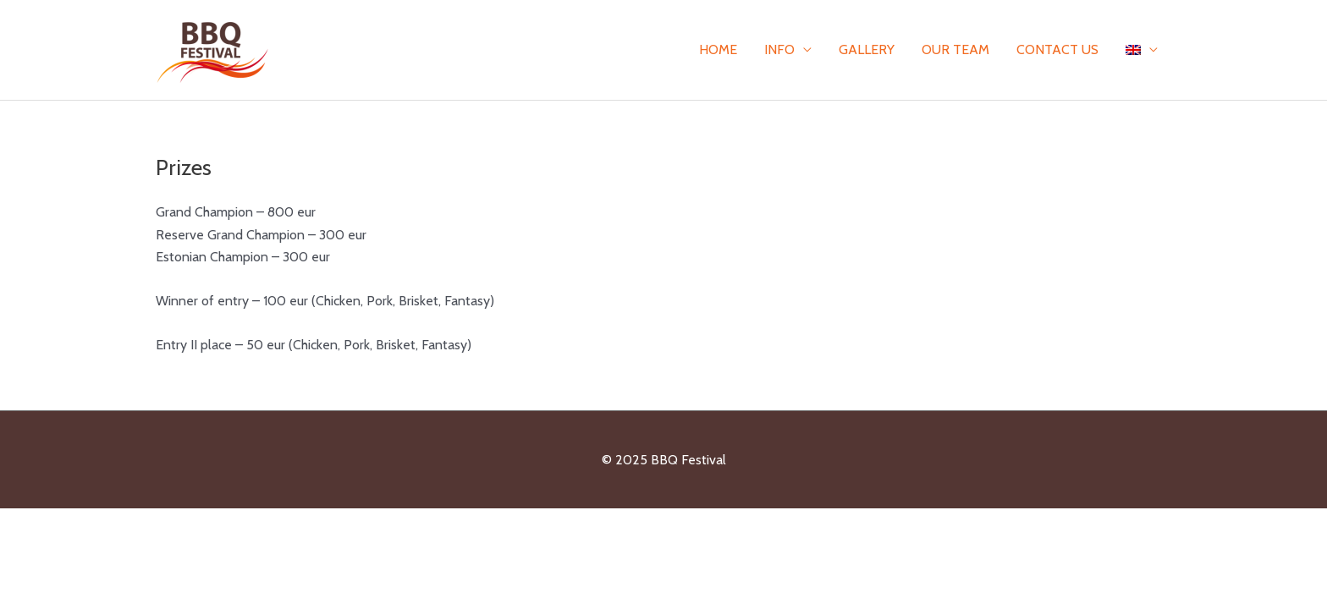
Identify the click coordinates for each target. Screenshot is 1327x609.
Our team (955, 49)
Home (718, 49)
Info (779, 49)
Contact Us (1057, 49)
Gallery (867, 49)
